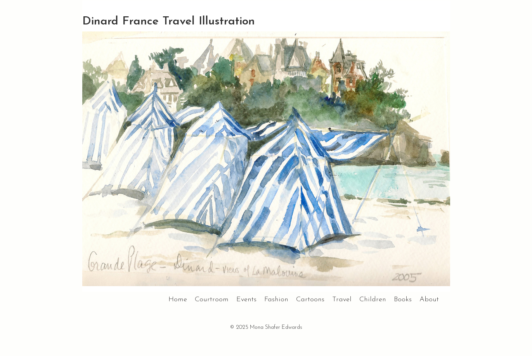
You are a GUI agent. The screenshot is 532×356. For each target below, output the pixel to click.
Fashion (276, 299)
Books (403, 299)
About (429, 299)
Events (246, 299)
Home (177, 299)
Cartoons (310, 299)
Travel (342, 299)
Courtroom (212, 299)
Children (372, 299)
